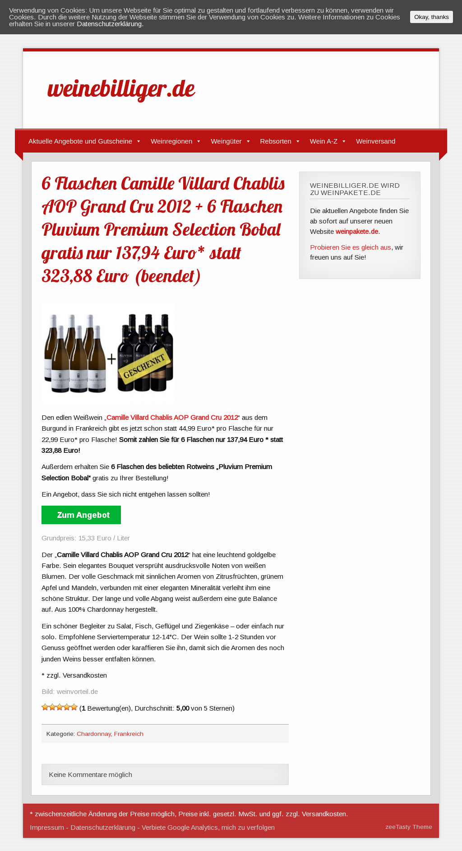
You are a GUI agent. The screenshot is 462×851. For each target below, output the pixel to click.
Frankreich (128, 733)
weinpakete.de (357, 231)
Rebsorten (275, 141)
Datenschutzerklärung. (110, 24)
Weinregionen (171, 141)
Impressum (47, 827)
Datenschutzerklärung (102, 827)
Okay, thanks (431, 17)
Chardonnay (94, 733)
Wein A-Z (323, 141)
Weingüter (226, 141)
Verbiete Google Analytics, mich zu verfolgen (208, 827)
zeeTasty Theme (408, 826)
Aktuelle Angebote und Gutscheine (80, 141)
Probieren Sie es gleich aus (350, 247)
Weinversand (375, 141)
